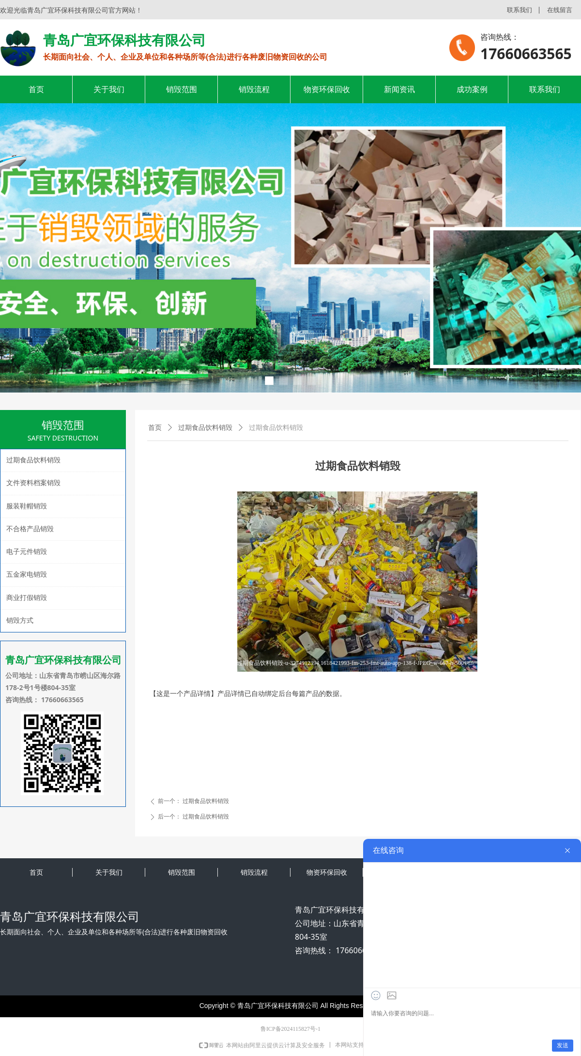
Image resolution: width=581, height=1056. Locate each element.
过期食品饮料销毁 (205, 427)
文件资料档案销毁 (33, 483)
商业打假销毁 (26, 597)
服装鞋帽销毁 (26, 506)
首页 (155, 427)
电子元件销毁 (26, 551)
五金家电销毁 (26, 574)
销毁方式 (19, 620)
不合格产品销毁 (30, 529)
